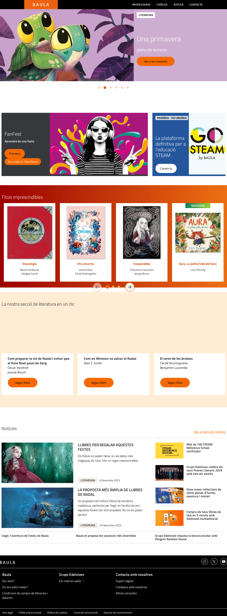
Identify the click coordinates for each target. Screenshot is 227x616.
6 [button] (127, 87)
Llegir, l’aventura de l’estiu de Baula (25, 535)
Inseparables (141, 263)
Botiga (178, 4)
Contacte (196, 4)
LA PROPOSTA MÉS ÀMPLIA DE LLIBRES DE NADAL (110, 492)
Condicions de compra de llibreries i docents (25, 595)
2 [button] (104, 87)
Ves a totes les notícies (209, 431)
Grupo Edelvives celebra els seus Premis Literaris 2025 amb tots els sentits (205, 470)
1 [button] (98, 87)
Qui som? (8, 581)
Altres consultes (126, 593)
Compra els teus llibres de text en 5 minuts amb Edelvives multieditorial (204, 515)
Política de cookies (57, 612)
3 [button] (110, 87)
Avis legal (7, 612)
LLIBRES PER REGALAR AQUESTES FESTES (106, 447)
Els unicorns (85, 263)
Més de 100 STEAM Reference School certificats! (200, 448)
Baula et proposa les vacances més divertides (106, 535)
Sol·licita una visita (156, 65)
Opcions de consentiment (118, 612)
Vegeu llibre (22, 382)
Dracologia (30, 263)
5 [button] (121, 87)
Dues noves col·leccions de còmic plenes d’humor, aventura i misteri (204, 493)
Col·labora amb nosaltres (131, 587)
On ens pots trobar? (15, 587)
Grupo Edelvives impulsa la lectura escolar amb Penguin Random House (186, 537)
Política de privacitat (30, 612)
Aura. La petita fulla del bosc (198, 263)
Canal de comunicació (85, 612)
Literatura (88, 480)
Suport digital (124, 581)
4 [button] (116, 87)
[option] (113, 45)
